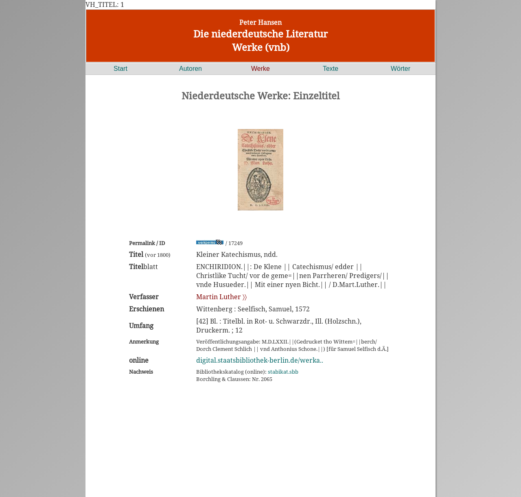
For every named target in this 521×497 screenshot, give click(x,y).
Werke (260, 68)
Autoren (190, 68)
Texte (330, 68)
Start (120, 68)
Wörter (400, 68)
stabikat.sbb (283, 371)
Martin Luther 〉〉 (221, 296)
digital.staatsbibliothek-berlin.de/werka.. (259, 360)
